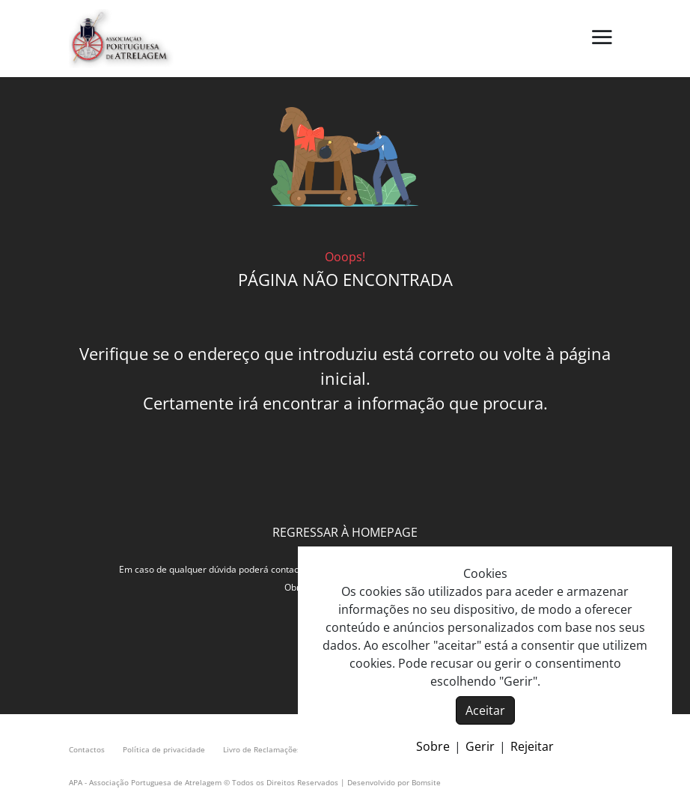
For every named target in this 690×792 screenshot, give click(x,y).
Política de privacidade (164, 749)
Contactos (87, 749)
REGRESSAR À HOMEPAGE (345, 532)
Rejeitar (532, 746)
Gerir (480, 746)
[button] (601, 38)
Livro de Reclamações (262, 749)
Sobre (433, 746)
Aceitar (485, 710)
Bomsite (426, 782)
